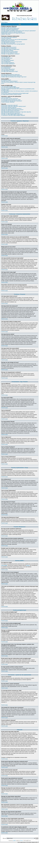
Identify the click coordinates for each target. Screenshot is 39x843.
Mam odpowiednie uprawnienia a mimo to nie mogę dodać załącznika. (16, 112)
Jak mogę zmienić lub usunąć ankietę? (9, 51)
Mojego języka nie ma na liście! (8, 40)
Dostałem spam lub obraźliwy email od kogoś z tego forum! (13, 76)
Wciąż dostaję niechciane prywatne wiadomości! (11, 75)
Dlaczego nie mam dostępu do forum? (9, 52)
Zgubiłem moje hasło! (5, 34)
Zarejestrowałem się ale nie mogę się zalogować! (11, 31)
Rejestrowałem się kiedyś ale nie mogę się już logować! (13, 33)
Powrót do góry (4, 135)
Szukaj (18, 18)
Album (25, 19)
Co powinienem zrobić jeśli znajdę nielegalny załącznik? (13, 115)
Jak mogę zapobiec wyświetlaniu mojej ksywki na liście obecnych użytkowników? (18, 30)
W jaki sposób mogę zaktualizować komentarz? (11, 108)
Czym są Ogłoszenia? (6, 61)
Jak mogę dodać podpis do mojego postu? (10, 49)
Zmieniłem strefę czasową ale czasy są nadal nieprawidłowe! (14, 39)
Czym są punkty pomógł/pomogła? (8, 86)
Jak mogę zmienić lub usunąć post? (8, 48)
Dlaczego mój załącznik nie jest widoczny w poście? (12, 109)
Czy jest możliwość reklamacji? (7, 102)
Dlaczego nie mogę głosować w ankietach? (10, 53)
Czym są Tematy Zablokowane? (8, 63)
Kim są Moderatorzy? (5, 68)
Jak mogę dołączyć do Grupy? (7, 70)
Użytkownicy (24, 18)
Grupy (29, 18)
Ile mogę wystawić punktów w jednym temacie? (11, 94)
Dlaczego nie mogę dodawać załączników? (10, 110)
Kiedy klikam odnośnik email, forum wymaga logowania (13, 44)
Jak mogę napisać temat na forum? (8, 47)
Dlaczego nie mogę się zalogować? (8, 27)
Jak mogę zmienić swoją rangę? (8, 42)
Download (34, 19)
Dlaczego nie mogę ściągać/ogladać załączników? (12, 114)
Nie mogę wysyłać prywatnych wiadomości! (10, 74)
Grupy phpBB (4, 565)
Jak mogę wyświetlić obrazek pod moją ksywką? (11, 41)
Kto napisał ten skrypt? (6, 80)
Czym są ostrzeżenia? (6, 97)
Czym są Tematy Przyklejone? (7, 62)
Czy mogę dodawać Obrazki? (7, 60)
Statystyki (34, 18)
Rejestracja (15, 19)
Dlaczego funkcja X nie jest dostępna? (9, 81)
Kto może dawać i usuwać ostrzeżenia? (9, 98)
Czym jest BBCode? (5, 57)
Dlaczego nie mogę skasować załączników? (10, 113)
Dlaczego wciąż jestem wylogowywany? (9, 29)
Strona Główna (4, 22)
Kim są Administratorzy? (6, 67)
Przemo (27, 565)
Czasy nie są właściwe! (6, 38)
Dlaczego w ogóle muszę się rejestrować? (10, 28)
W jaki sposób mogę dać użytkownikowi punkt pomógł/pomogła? (15, 93)
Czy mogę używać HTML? (6, 58)
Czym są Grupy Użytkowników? (8, 69)
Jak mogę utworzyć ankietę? (7, 50)
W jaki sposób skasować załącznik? (8, 107)
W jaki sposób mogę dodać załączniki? (9, 105)
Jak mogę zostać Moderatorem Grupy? (9, 71)
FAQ (13, 18)
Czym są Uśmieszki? (5, 59)
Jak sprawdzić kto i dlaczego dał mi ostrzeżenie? (11, 100)
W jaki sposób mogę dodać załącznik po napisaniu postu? (13, 106)
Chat (29, 19)
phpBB (14, 840)
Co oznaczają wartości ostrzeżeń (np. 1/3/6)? (11, 99)
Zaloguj (20, 19)
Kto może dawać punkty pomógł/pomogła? (10, 87)
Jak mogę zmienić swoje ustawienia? (9, 37)
